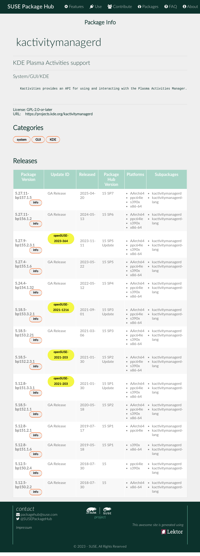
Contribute (120, 7)
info (35, 206)
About (190, 7)
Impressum (24, 531)
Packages (148, 7)
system (22, 143)
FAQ (170, 7)
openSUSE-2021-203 (61, 358)
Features (74, 7)
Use (96, 7)
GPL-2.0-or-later (39, 113)
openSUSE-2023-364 (61, 242)
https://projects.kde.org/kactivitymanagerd (59, 118)
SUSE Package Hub (30, 7)
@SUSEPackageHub (34, 522)
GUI (38, 143)
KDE (53, 143)
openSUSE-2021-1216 (61, 311)
